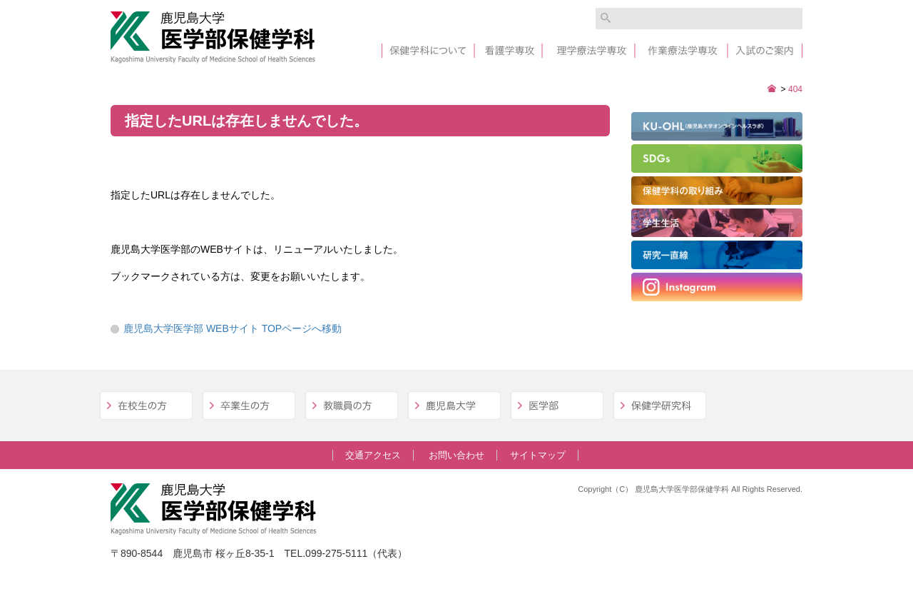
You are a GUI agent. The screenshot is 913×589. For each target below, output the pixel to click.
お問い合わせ (456, 455)
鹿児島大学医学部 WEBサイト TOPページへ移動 (232, 328)
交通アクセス (373, 455)
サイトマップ (538, 455)
